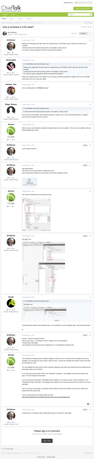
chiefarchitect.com (68, 2)
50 (13, 73)
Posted (28, 40)
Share (74, 33)
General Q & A (23, 34)
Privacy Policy (51, 457)
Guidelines (20, 18)
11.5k (9, 310)
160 (13, 97)
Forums (4, 18)
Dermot (11, 124)
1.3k (9, 117)
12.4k (9, 97)
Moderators (29, 18)
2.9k (9, 53)
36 (13, 139)
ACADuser (13, 32)
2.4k (9, 139)
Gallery (12, 18)
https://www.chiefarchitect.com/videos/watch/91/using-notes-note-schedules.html (46, 397)
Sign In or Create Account (83, 8)
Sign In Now (47, 441)
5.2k (9, 73)
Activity (13, 14)
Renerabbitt (11, 60)
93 (13, 310)
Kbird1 (11, 297)
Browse (5, 15)
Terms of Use (41, 457)
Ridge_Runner (11, 104)
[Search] (78, 14)
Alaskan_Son (11, 84)
